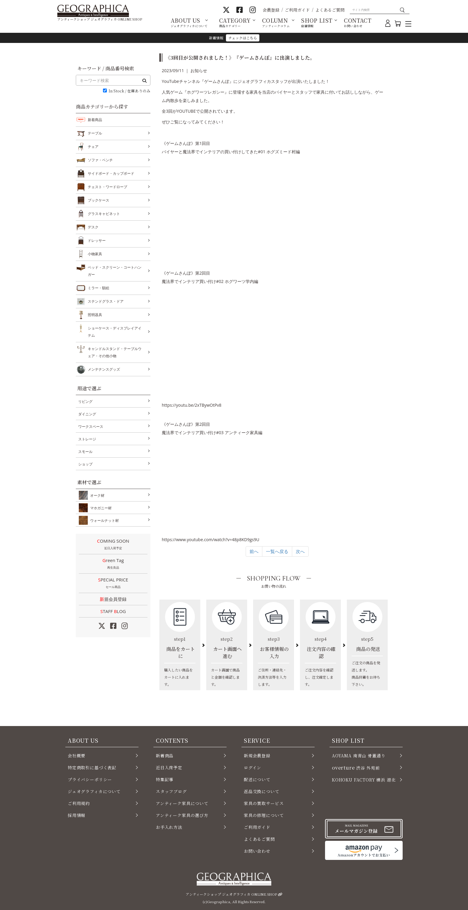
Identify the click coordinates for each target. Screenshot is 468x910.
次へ (300, 551)
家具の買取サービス (264, 803)
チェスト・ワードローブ (107, 187)
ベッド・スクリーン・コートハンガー (114, 270)
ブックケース (98, 200)
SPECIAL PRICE (113, 583)
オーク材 (96, 495)
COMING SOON (113, 545)
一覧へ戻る (277, 551)
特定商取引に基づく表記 (92, 767)
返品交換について (261, 791)
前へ (254, 551)
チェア (93, 146)
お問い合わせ (257, 851)
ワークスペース (90, 426)
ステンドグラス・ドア (106, 301)
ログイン (252, 767)
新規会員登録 (113, 599)
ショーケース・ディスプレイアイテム (114, 331)
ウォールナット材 (103, 520)
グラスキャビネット (104, 213)
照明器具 (95, 314)
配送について (257, 779)
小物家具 (95, 254)
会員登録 (271, 10)
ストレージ (87, 439)
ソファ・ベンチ (100, 160)
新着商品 (95, 119)
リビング (85, 401)
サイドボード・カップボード (111, 173)
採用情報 (76, 815)
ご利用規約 (79, 803)
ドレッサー (97, 240)
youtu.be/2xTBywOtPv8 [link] (191, 405)
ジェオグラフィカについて (94, 791)
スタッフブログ (171, 791)
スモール (85, 451)
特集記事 (164, 779)
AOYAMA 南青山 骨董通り (358, 756)
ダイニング (87, 414)
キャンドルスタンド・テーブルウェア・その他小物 (114, 351)
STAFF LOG (113, 611)
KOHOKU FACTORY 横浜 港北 (364, 780)
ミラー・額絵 (98, 288)
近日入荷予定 (169, 767)
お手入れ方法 (169, 827)
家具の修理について (264, 815)
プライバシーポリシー (90, 779)
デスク (93, 227)
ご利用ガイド (297, 10)
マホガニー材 (100, 507)
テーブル (95, 133)
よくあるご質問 (329, 10)
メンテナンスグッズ (104, 369)
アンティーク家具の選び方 (182, 815)
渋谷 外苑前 (356, 767)
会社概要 (76, 756)
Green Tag (113, 564)
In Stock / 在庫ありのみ (129, 91)
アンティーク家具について (182, 803)
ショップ (85, 464)
